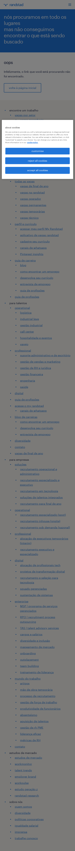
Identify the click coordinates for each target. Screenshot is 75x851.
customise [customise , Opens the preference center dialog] (38, 151)
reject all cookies (37, 160)
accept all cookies (37, 170)
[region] (37, 149)
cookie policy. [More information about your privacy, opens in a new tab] (32, 143)
